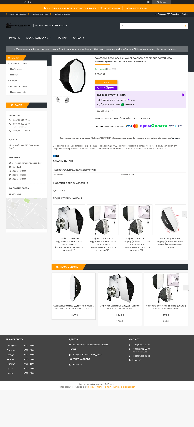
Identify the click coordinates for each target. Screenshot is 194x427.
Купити (106, 82)
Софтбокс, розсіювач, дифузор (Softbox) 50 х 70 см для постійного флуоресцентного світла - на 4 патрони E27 (69, 244)
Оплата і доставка (18, 86)
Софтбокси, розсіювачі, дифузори (75, 49)
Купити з (106, 87)
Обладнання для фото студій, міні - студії (35, 49)
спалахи (176, 138)
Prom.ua (111, 384)
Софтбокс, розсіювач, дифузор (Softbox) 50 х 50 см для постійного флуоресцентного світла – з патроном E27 (103, 244)
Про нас (62, 38)
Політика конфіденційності (123, 387)
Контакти (78, 38)
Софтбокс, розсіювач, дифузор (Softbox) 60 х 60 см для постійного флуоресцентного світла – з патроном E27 (136, 244)
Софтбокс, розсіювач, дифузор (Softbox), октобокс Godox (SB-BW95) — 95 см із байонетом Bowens (73, 307)
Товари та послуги (37, 38)
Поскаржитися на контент (99, 387)
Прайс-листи (16, 69)
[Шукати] (185, 26)
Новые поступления (136, 8)
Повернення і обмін (19, 92)
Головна (14, 38)
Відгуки (13, 80)
